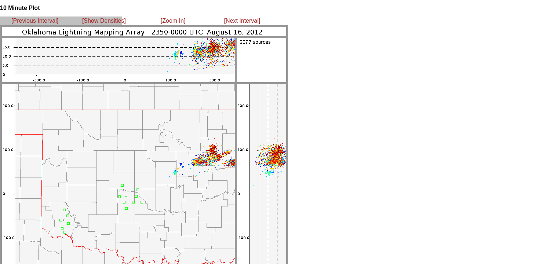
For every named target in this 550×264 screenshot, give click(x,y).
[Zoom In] (173, 21)
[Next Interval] (242, 21)
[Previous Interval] (34, 21)
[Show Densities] (104, 21)
